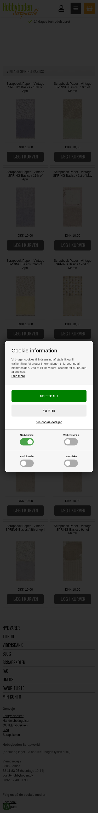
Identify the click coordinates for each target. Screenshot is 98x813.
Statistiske (71, 461)
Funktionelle (27, 461)
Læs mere (18, 375)
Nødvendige (27, 439)
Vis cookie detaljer (49, 422)
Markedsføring (71, 439)
